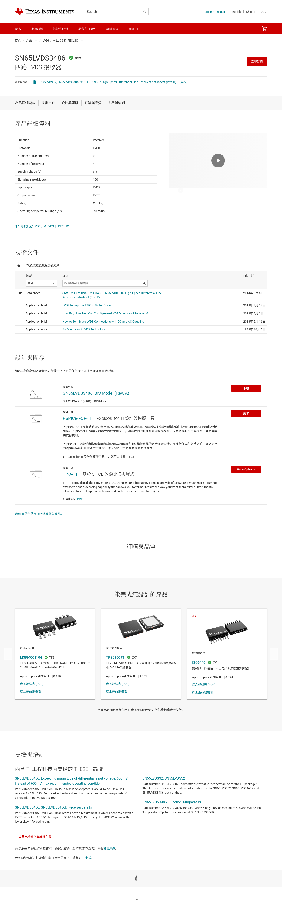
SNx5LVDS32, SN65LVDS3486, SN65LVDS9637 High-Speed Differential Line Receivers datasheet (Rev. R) (107, 82)
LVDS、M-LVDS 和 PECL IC (60, 40)
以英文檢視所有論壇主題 (35, 857)
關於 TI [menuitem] (133, 28)
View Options (246, 490)
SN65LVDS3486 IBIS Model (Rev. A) (96, 414)
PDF (80, 520)
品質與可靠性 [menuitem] (87, 28)
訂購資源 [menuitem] (112, 28)
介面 (29, 40)
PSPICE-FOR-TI (77, 439)
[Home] (45, 12)
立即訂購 (257, 61)
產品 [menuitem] (18, 28)
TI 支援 (86, 878)
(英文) (184, 82)
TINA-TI (70, 495)
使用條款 (109, 869)
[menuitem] (264, 28)
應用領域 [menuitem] (37, 28)
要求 (246, 434)
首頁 (18, 40)
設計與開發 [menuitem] (60, 28)
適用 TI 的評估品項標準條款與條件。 (39, 534)
